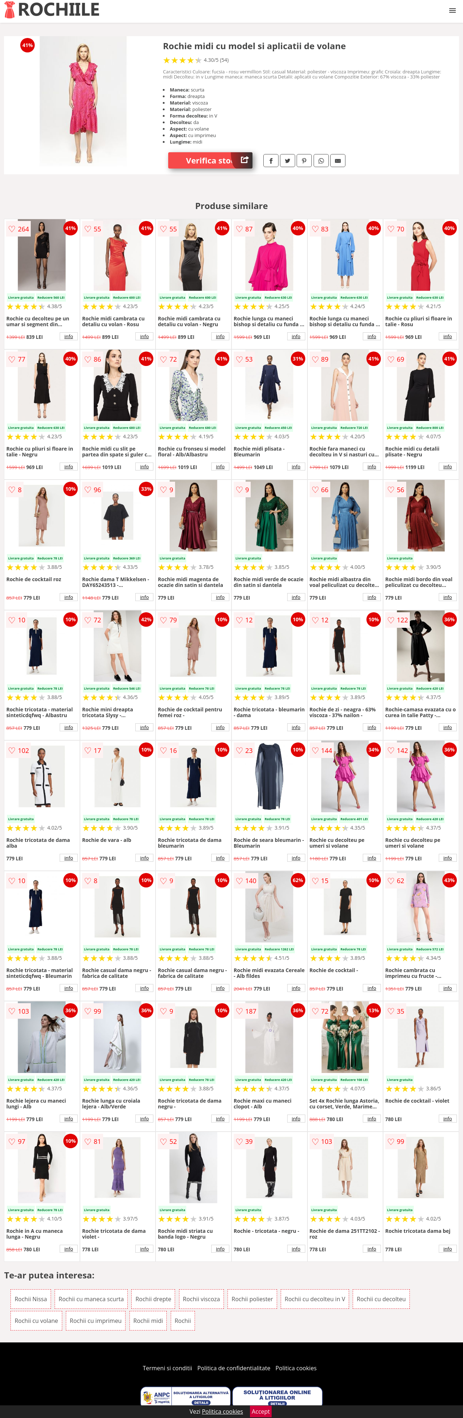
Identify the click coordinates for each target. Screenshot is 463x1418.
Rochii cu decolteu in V (315, 1299)
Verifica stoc (219, 160)
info (68, 336)
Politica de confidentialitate (234, 1368)
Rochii (183, 1321)
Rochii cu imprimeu (96, 1321)
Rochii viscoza (201, 1299)
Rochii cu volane (36, 1321)
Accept (261, 1411)
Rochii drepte (153, 1299)
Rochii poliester (252, 1299)
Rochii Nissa (30, 1299)
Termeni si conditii (167, 1368)
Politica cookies (296, 1368)
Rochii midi (148, 1321)
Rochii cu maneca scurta (91, 1299)
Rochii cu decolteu (381, 1299)
